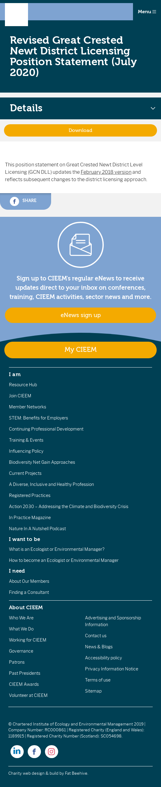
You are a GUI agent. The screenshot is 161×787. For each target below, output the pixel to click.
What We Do (21, 629)
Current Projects (25, 473)
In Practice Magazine (30, 517)
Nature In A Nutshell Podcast (37, 528)
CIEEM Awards (24, 684)
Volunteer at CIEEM (28, 695)
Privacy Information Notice (111, 669)
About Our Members (29, 581)
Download (80, 130)
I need (17, 571)
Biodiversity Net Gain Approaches (42, 462)
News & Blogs (99, 647)
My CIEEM (81, 350)
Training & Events (26, 440)
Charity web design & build (33, 773)
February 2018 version (106, 172)
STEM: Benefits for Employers (38, 418)
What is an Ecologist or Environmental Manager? (56, 549)
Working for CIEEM (27, 640)
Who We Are (21, 618)
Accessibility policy (103, 658)
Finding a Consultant (29, 592)
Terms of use (98, 680)
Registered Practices (29, 495)
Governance (21, 651)
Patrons (17, 662)
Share (23, 201)
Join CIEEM (20, 396)
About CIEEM (26, 607)
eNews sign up (81, 315)
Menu (147, 11)
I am (15, 374)
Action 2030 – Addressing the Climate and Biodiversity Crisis (68, 506)
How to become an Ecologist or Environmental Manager (64, 560)
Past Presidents (24, 673)
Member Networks (27, 407)
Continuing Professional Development (46, 429)
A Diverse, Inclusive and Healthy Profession (51, 484)
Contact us (96, 635)
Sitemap (93, 691)
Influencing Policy (26, 451)
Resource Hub (23, 385)
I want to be (24, 539)
